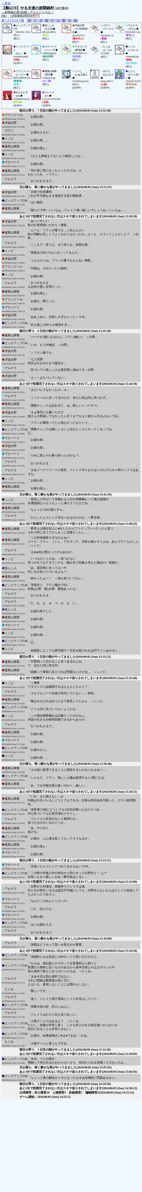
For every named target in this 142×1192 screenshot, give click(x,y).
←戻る (5, 3)
